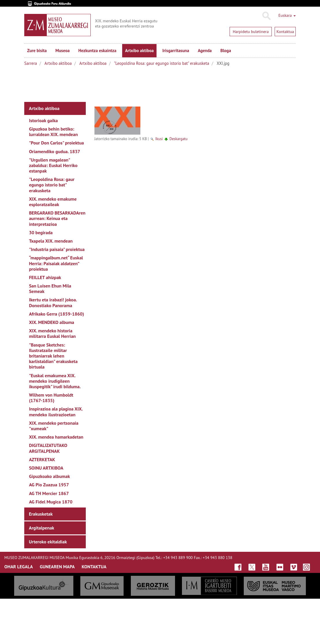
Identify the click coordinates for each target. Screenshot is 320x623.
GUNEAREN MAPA (57, 566)
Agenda (205, 50)
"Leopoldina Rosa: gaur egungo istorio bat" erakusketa (161, 63)
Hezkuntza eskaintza (97, 50)
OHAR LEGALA (18, 566)
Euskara (287, 15)
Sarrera (30, 63)
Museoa (62, 50)
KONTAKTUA (94, 566)
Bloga (225, 50)
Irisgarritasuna (175, 50)
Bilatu (266, 16)
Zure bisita (37, 50)
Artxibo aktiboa (139, 50)
